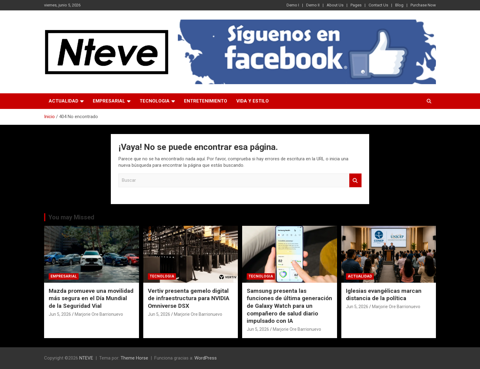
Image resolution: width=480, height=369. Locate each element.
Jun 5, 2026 (60, 314)
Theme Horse (134, 358)
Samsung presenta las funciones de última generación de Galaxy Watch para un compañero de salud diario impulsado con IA (289, 306)
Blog (399, 5)
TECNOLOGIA (155, 101)
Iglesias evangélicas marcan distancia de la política (384, 294)
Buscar (355, 180)
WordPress (205, 358)
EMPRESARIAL (109, 101)
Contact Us (378, 5)
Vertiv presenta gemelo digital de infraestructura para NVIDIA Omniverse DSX (188, 298)
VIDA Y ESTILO (252, 101)
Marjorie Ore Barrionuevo (99, 314)
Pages (356, 5)
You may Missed (71, 217)
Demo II (313, 5)
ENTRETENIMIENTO (205, 101)
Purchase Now (423, 5)
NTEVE (86, 358)
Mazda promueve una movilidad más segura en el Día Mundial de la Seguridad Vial (91, 298)
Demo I (293, 5)
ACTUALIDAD (63, 101)
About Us (335, 5)
